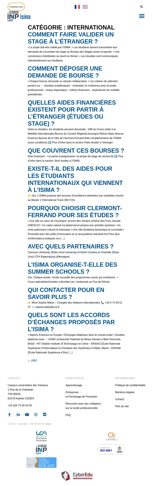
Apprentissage (73, 385)
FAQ (68, 415)
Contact (119, 399)
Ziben (48, 423)
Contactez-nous (16, 7)
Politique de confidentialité (130, 385)
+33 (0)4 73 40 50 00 (20, 405)
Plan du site (122, 406)
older (32, 360)
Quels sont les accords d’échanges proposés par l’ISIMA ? (71, 322)
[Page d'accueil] (20, 16)
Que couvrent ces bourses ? (76, 150)
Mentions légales (125, 392)
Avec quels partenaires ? (71, 246)
